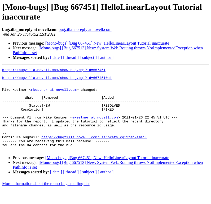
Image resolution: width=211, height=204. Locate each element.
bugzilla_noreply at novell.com (85, 29)
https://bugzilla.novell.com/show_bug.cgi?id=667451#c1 (57, 80)
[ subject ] (88, 57)
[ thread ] (71, 57)
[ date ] (56, 57)
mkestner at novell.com (54, 94)
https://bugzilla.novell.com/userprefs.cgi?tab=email (94, 151)
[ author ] (106, 57)
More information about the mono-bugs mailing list (46, 199)
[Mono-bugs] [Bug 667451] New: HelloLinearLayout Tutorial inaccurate (107, 43)
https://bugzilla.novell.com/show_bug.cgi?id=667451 (54, 70)
